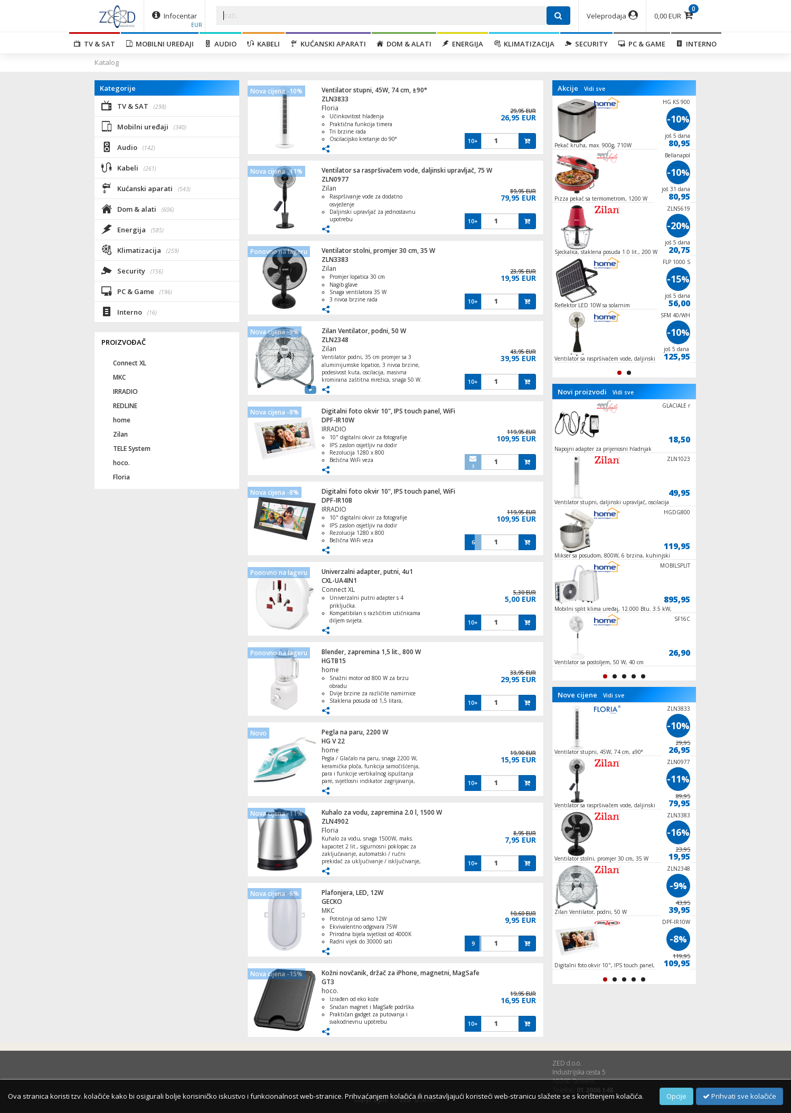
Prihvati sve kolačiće (739, 1096)
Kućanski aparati (328, 44)
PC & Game (641, 44)
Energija (462, 44)
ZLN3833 (335, 99)
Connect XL (338, 589)
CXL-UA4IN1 (339, 580)
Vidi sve (594, 88)
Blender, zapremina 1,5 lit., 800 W (371, 651)
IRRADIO (334, 429)
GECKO (332, 901)
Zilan (329, 188)
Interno (696, 44)
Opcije (676, 1096)
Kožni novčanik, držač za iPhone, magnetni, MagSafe (400, 972)
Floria (330, 107)
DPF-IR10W (338, 420)
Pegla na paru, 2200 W (355, 732)
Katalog (107, 62)
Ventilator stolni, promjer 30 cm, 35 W (378, 250)
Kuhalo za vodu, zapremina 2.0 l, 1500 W (382, 812)
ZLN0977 (335, 179)
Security (586, 44)
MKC (328, 910)
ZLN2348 (335, 339)
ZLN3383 (335, 259)
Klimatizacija (524, 44)
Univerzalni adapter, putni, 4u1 (367, 571)
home (330, 669)
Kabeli (263, 44)
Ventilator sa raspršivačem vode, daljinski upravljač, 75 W (407, 170)
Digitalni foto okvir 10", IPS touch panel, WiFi (388, 411)
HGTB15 (334, 660)
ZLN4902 (335, 821)
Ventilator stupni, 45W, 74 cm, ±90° (374, 90)
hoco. (330, 990)
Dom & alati (403, 44)
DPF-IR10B (337, 500)
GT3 (328, 981)
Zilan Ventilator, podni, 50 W (364, 330)
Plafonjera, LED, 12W (352, 892)
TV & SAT (94, 44)
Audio (220, 44)
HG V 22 (333, 741)
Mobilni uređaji (160, 44)
